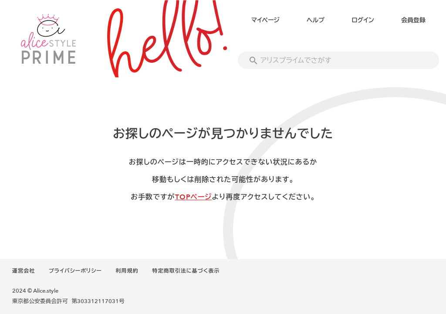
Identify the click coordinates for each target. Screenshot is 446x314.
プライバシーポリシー (75, 270)
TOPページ (193, 197)
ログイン (362, 20)
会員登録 (413, 20)
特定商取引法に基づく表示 (186, 270)
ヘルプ (315, 20)
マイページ (265, 20)
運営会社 (23, 270)
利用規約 (127, 270)
